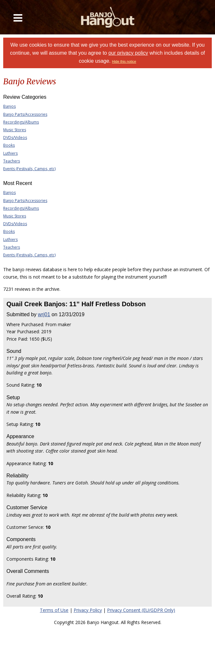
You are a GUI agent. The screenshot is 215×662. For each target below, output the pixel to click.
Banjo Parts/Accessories (25, 114)
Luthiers (10, 153)
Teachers (11, 161)
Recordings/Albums (21, 122)
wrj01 (44, 314)
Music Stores (14, 130)
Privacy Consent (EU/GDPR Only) (141, 610)
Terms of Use (54, 610)
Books (9, 145)
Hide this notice (124, 61)
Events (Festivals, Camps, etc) (29, 168)
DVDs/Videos (15, 137)
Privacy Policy (88, 610)
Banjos (9, 106)
